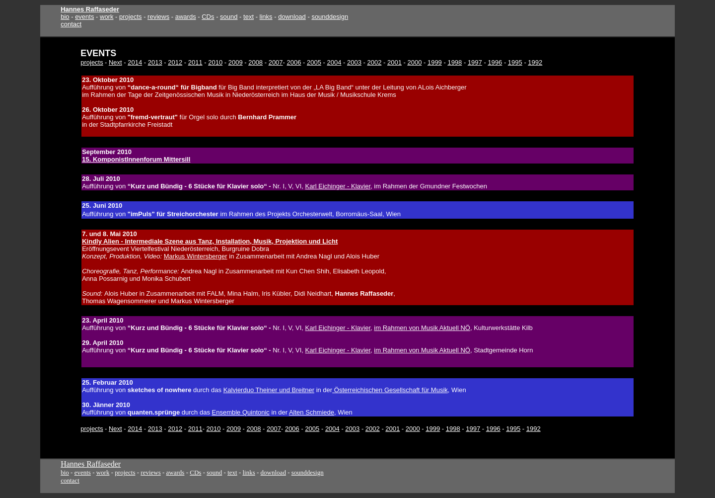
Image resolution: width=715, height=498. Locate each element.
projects (130, 16)
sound (228, 16)
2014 (135, 62)
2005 (314, 62)
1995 (515, 62)
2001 (394, 62)
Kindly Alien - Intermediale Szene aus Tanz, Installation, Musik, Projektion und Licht (210, 241)
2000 (414, 62)
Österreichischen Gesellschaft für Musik (390, 390)
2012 (175, 62)
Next (115, 62)
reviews (158, 16)
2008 (255, 62)
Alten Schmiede (311, 412)
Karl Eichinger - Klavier (338, 186)
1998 (454, 62)
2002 (374, 62)
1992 (535, 62)
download (292, 16)
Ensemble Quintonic (241, 412)
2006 (294, 62)
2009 (235, 62)
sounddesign (329, 16)
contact (71, 24)
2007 (276, 62)
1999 (435, 62)
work (106, 16)
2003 (354, 62)
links (266, 16)
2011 (195, 62)
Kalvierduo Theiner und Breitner (268, 390)
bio (65, 16)
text (248, 16)
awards (185, 16)
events (84, 16)
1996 (495, 62)
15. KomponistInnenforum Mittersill (136, 159)
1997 (475, 62)
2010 (215, 62)
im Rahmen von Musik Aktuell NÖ (422, 328)
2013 (155, 62)
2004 (334, 62)
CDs (208, 16)
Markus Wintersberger (195, 256)
